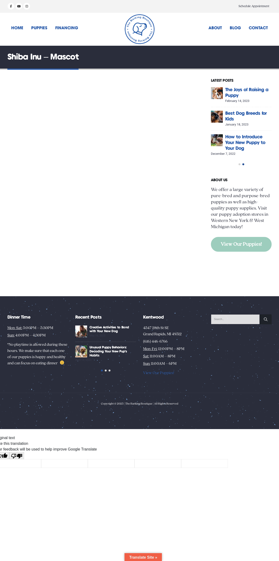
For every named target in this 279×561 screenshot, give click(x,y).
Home (17, 28)
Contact (258, 28)
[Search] (266, 319)
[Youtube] (18, 6)
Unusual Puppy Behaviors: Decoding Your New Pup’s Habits (108, 351)
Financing (66, 28)
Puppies (39, 28)
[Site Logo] (139, 29)
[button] (239, 178)
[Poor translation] (16, 461)
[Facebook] (11, 6)
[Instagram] (26, 6)
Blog (235, 28)
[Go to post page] (217, 93)
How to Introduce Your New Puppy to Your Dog (245, 143)
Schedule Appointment (254, 6)
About (215, 28)
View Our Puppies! (241, 258)
